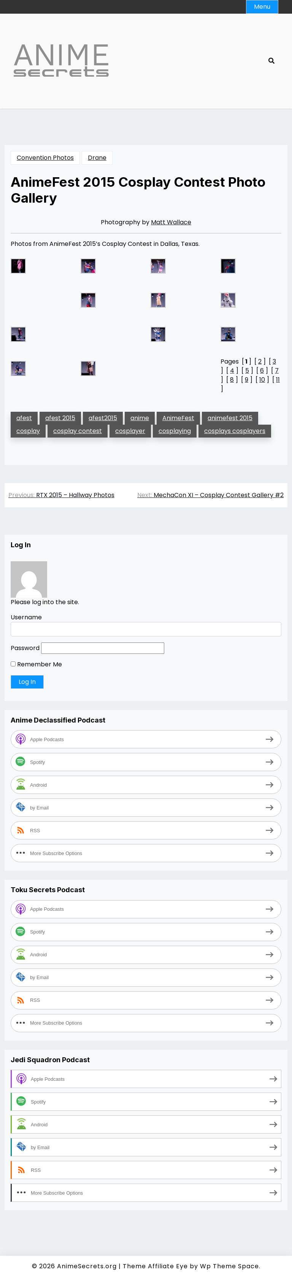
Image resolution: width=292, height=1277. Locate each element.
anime (139, 418)
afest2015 (103, 418)
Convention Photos (45, 157)
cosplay (28, 431)
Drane (97, 157)
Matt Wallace (171, 222)
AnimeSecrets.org (87, 1266)
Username (26, 617)
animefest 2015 (230, 418)
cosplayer (130, 431)
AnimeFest (178, 418)
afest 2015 (60, 418)
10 (262, 379)
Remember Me (36, 664)
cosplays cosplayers (234, 431)
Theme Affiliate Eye (155, 1266)
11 (278, 379)
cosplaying (175, 431)
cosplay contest (77, 431)
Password (25, 648)
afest (24, 418)
